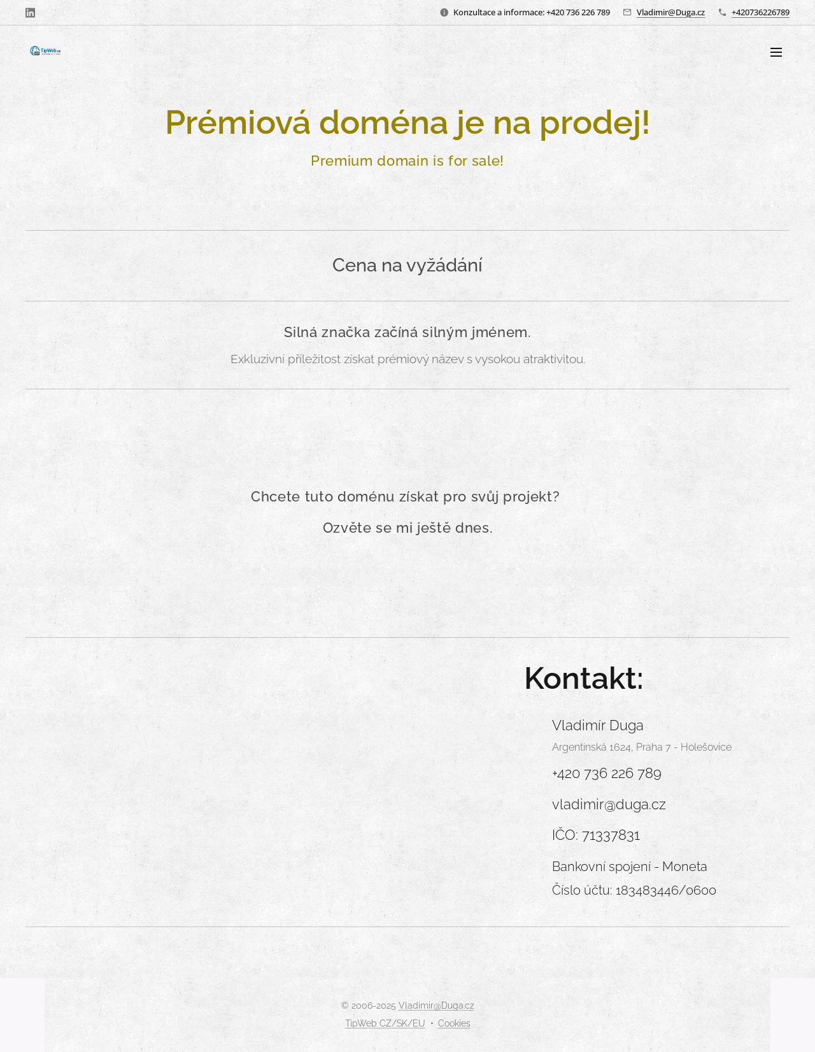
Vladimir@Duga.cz (671, 12)
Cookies (454, 1023)
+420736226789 (761, 12)
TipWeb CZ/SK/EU (385, 1023)
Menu (776, 52)
